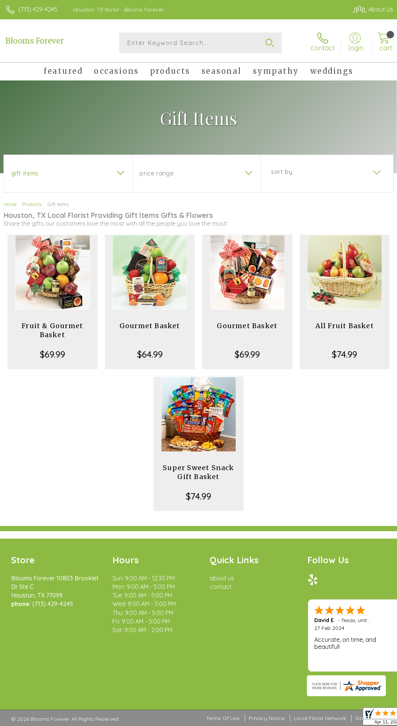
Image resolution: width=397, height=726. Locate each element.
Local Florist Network (320, 718)
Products (31, 204)
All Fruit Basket (344, 325)
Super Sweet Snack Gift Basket (198, 472)
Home (10, 204)
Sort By (281, 171)
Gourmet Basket (150, 325)
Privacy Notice (267, 718)
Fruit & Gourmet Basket (52, 330)
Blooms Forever (35, 40)
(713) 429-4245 (37, 9)
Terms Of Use (222, 718)
